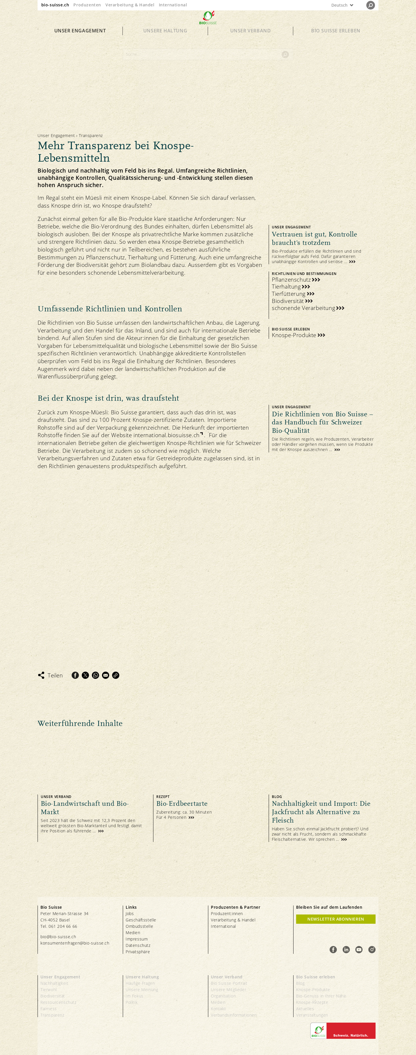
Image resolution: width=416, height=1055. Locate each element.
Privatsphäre (138, 951)
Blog (300, 983)
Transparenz (52, 1015)
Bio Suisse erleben (336, 41)
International (173, 5)
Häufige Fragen (140, 983)
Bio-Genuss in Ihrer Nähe (321, 996)
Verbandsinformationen (234, 1015)
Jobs (130, 913)
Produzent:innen (227, 913)
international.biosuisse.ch (166, 435)
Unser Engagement (80, 41)
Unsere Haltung (165, 41)
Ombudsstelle (139, 926)
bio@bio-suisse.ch (58, 936)
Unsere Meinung (142, 989)
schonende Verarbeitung (303, 308)
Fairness (48, 1008)
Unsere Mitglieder (228, 989)
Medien (133, 932)
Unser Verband (250, 41)
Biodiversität (288, 301)
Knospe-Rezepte (312, 1002)
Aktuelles (305, 1008)
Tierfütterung (289, 294)
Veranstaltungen (312, 1015)
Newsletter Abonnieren (335, 919)
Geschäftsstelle (141, 920)
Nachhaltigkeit (54, 983)
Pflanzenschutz (291, 279)
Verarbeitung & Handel (130, 5)
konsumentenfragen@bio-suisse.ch (74, 943)
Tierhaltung (286, 286)
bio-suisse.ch (55, 5)
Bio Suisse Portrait (229, 983)
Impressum (137, 939)
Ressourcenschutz (58, 1002)
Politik (132, 1002)
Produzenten (87, 5)
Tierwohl (48, 989)
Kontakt (218, 1008)
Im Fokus (135, 996)
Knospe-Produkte (294, 335)
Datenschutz (138, 945)
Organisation (223, 996)
